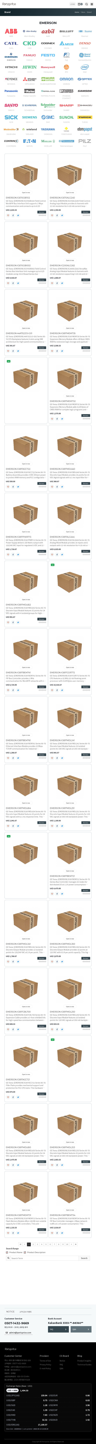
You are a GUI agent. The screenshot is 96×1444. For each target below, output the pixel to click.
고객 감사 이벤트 (26, 1312)
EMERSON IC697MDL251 (62, 808)
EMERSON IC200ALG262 (62, 265)
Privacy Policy (45, 1364)
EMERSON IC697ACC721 (18, 1079)
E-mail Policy (45, 1368)
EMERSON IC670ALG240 (62, 198)
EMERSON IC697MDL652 (18, 605)
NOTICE (10, 1311)
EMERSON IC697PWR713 (18, 537)
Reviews (41, 212)
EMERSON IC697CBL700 (18, 1012)
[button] (86, 4)
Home (77, 12)
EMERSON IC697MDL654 (18, 808)
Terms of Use (45, 1360)
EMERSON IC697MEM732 (63, 401)
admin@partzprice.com (18, 1332)
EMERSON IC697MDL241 (62, 740)
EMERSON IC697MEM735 (63, 333)
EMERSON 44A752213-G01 (19, 333)
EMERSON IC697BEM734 (62, 1215)
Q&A (80, 1329)
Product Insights (84, 1360)
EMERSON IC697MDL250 (62, 1012)
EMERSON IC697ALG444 (62, 537)
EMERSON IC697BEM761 (18, 740)
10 (66, 1244)
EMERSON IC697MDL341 (18, 944)
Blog (79, 1356)
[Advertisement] (26, 407)
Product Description (34, 1252)
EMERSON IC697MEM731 (18, 1215)
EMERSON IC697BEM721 (62, 876)
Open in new (26, 192)
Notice (62, 1360)
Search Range (12, 1248)
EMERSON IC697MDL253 (62, 1147)
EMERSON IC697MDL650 (18, 1147)
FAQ (58, 1329)
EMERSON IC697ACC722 (18, 469)
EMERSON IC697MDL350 (62, 944)
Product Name (14, 1252)
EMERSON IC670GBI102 (18, 198)
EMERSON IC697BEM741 (18, 672)
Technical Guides (84, 1364)
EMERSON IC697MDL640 (62, 469)
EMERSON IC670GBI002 (18, 265)
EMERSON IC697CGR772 (62, 672)
